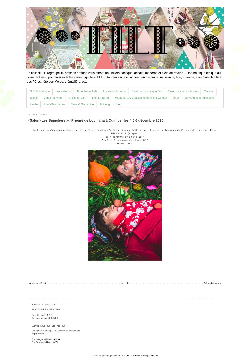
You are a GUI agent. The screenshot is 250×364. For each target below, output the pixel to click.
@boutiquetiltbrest (53, 339)
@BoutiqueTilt (51, 342)
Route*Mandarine (54, 104)
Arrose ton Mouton (114, 91)
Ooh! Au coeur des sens (199, 97)
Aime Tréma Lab (86, 91)
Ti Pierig (105, 104)
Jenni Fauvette (53, 97)
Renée (34, 104)
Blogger (154, 355)
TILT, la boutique (39, 91)
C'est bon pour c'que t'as (146, 91)
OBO (176, 97)
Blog (118, 104)
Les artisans (63, 91)
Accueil (125, 283)
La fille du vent (77, 97)
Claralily (209, 91)
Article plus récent (37, 283)
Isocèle (34, 97)
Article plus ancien (212, 283)
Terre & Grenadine (82, 104)
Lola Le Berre (100, 97)
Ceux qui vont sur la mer (183, 91)
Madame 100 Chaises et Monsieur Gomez (141, 97)
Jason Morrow (133, 355)
